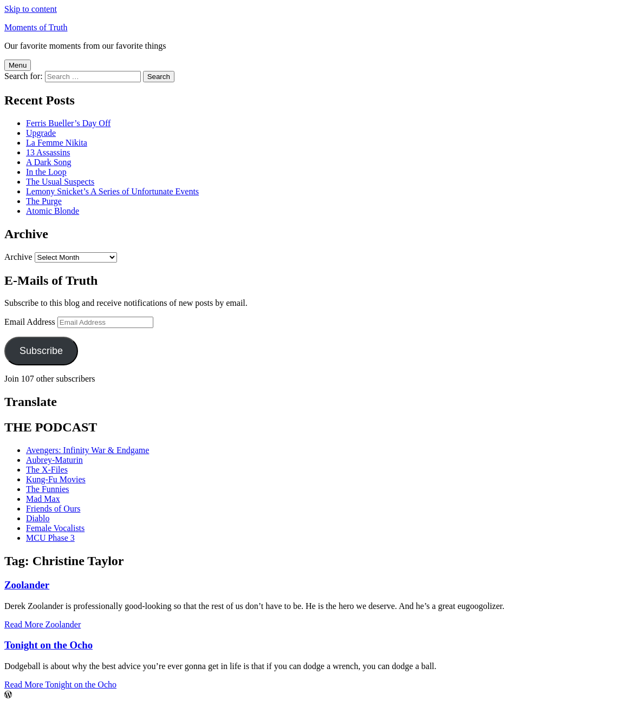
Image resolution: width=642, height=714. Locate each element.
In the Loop (46, 171)
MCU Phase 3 (50, 537)
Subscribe (41, 350)
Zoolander (26, 585)
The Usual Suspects (60, 181)
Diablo (38, 518)
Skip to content (30, 9)
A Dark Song (49, 162)
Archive (18, 256)
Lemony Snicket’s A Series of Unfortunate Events (112, 191)
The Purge (44, 201)
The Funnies (47, 489)
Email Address (29, 321)
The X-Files (47, 469)
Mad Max (43, 498)
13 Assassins (48, 152)
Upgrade (41, 132)
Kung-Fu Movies (56, 479)
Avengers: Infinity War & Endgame (87, 450)
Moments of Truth (35, 27)
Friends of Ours (53, 508)
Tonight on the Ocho (48, 645)
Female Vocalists (55, 528)
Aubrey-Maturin (54, 459)
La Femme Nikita (56, 142)
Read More (42, 624)
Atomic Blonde (52, 210)
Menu (18, 65)
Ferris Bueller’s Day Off (68, 123)
